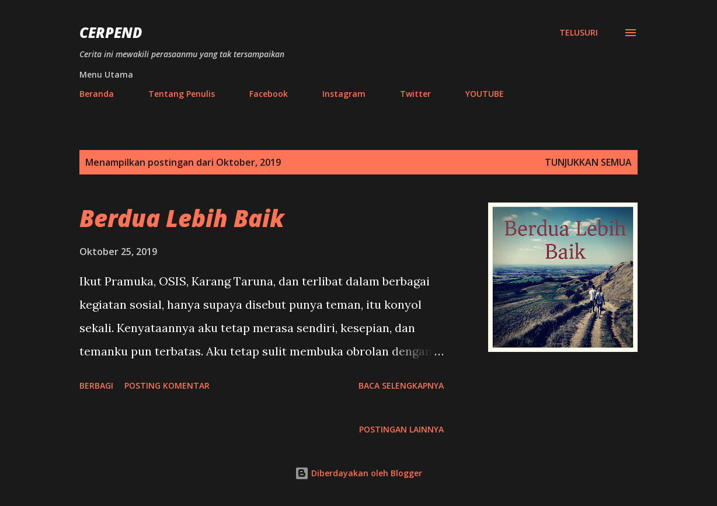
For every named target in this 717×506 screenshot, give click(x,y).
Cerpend (110, 32)
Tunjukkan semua (588, 162)
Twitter (415, 93)
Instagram (344, 93)
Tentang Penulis (181, 93)
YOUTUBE (484, 93)
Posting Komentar (167, 385)
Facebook (268, 93)
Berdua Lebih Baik (181, 218)
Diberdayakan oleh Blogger (358, 473)
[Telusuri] (578, 33)
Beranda (96, 93)
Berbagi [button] (96, 385)
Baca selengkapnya (401, 385)
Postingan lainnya (401, 429)
